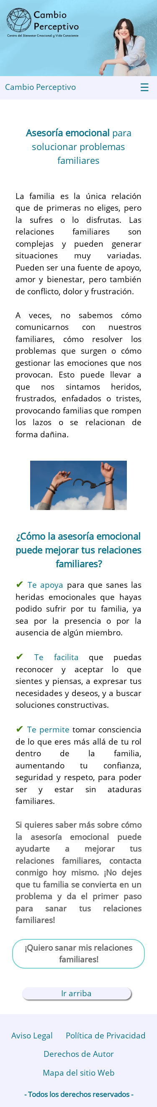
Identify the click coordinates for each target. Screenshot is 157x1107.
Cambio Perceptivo (40, 87)
